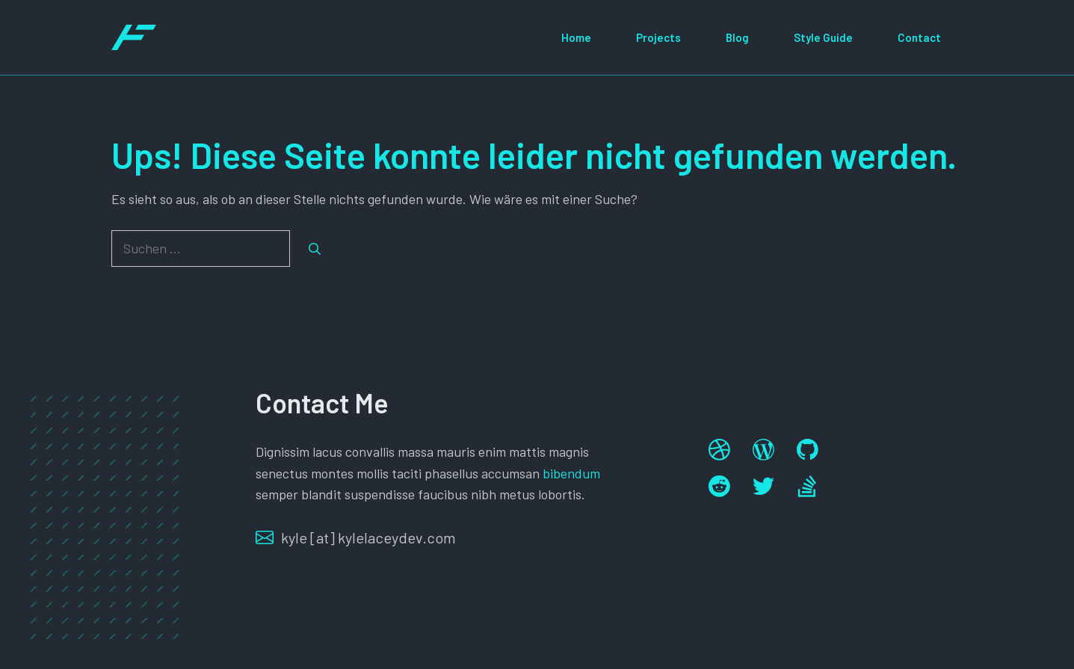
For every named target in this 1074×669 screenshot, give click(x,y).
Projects (658, 37)
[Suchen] (314, 249)
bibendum (571, 473)
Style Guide (823, 37)
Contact (919, 37)
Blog (737, 37)
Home (576, 37)
